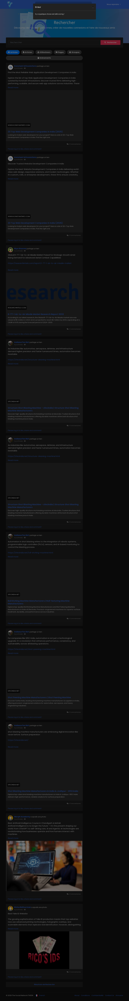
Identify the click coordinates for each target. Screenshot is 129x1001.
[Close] (93, 3)
